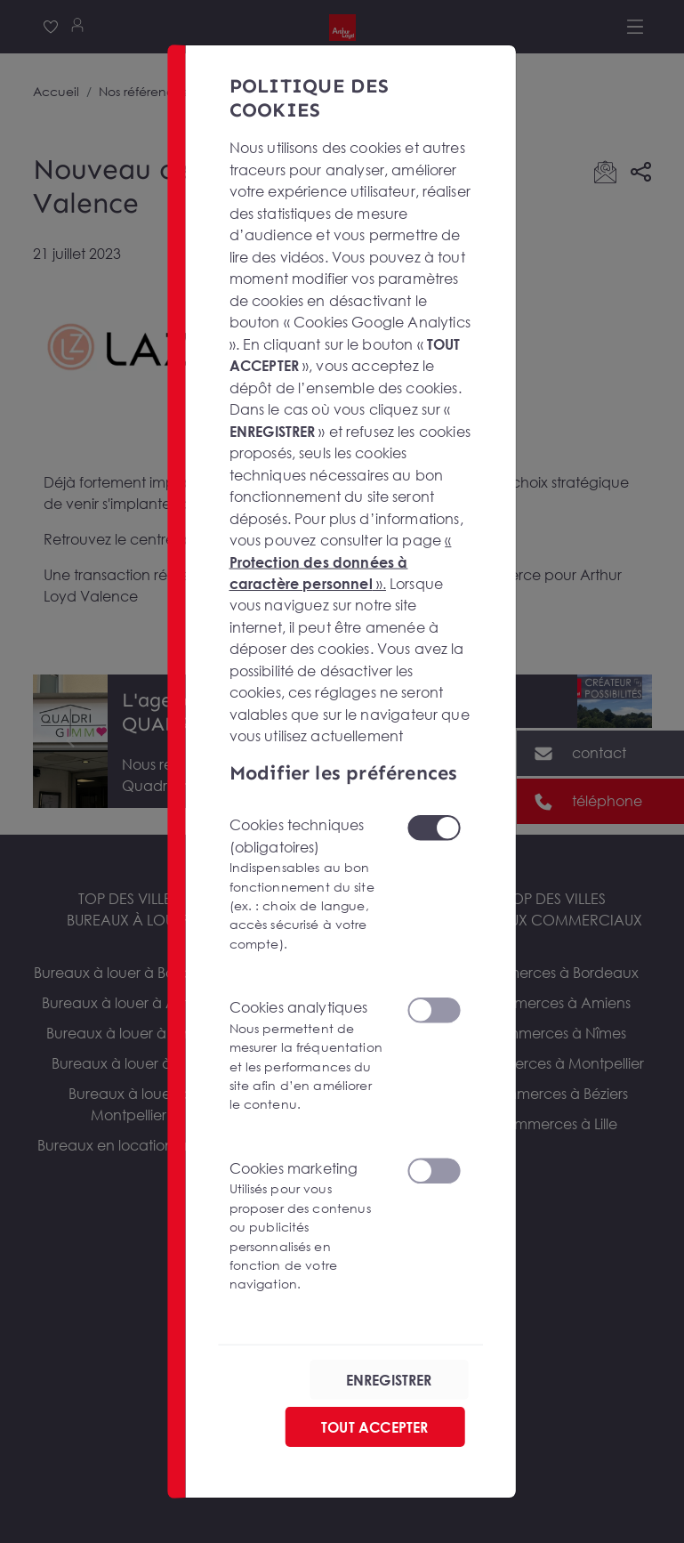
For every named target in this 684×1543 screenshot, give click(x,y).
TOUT (374, 1426)
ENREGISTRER (389, 1379)
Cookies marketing (307, 1226)
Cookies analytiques (307, 1056)
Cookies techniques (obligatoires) (307, 884)
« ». (340, 561)
